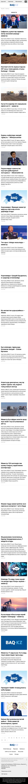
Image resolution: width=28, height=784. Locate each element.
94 (21, 738)
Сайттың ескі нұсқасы (10, 751)
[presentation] (26, 1)
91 (14, 738)
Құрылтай (3, 1)
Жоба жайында (7, 749)
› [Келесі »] (7, 740)
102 (2, 740)
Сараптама (10, 1)
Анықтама (20, 751)
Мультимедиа (19, 1)
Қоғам (11, 754)
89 (9, 738)
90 (11, 738)
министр (7, 8)
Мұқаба (2, 8)
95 (24, 738)
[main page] (14, 5)
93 (19, 738)
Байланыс (22, 749)
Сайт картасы (4, 773)
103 (5, 740)
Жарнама (15, 749)
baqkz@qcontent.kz (5, 767)
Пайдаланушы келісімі (6, 771)
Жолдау (17, 754)
